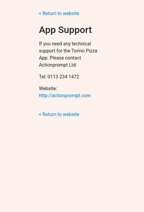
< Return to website (59, 13)
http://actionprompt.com (65, 95)
